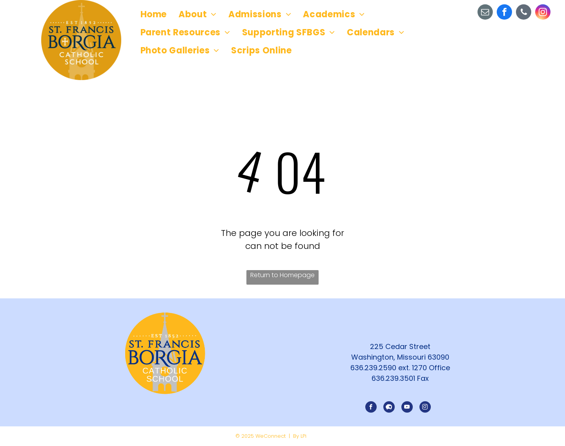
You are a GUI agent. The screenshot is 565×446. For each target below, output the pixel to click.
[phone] (523, 13)
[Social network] (389, 408)
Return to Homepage (282, 275)
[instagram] (542, 13)
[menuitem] (154, 14)
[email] (485, 13)
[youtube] (407, 408)
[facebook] (504, 13)
